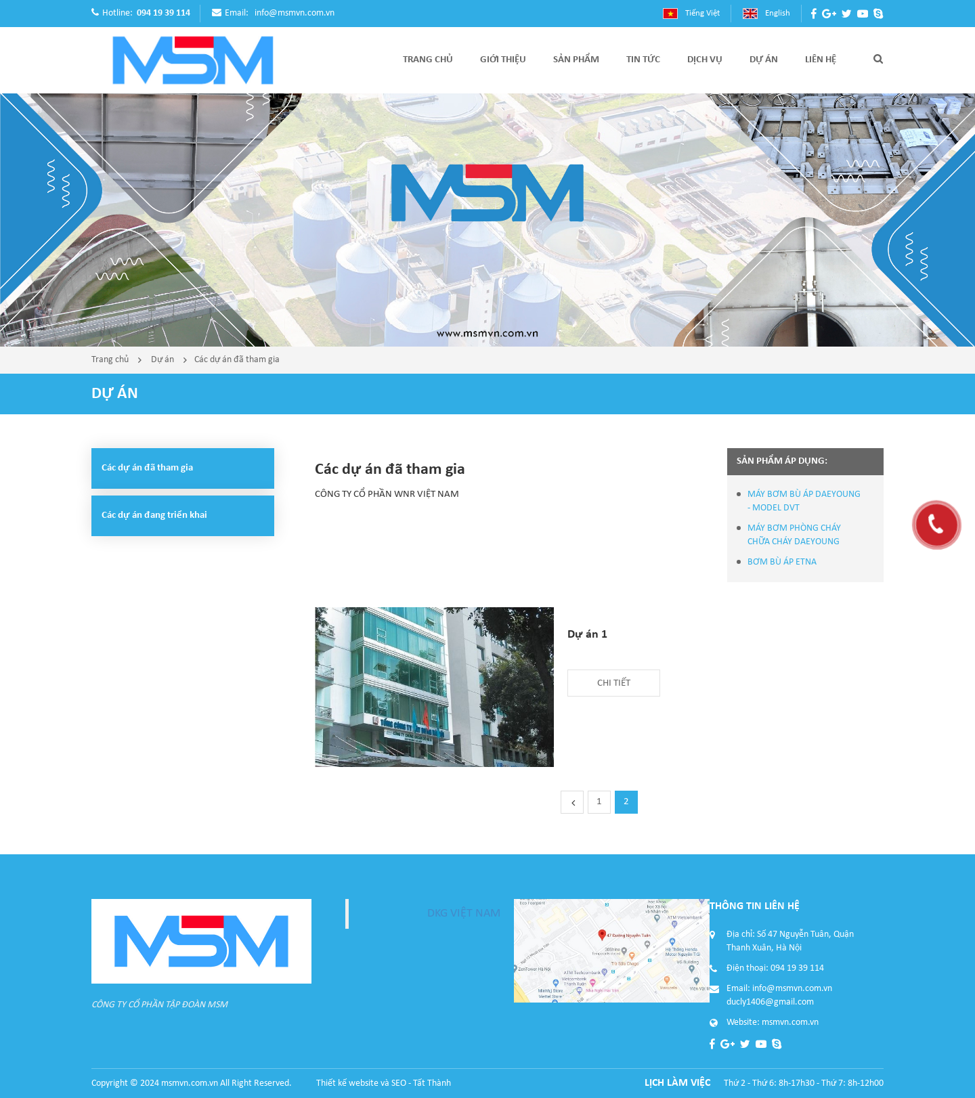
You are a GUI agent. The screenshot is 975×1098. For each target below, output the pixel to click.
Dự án (162, 360)
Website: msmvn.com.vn (773, 1022)
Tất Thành (432, 1083)
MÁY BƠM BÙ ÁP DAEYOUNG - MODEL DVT (804, 501)
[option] (487, 220)
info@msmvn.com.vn (294, 13)
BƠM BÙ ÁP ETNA (782, 562)
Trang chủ (110, 360)
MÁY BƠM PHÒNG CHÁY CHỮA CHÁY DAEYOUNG (794, 535)
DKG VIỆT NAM (463, 913)
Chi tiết (613, 683)
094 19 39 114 (163, 13)
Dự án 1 (587, 634)
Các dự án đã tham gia (237, 360)
